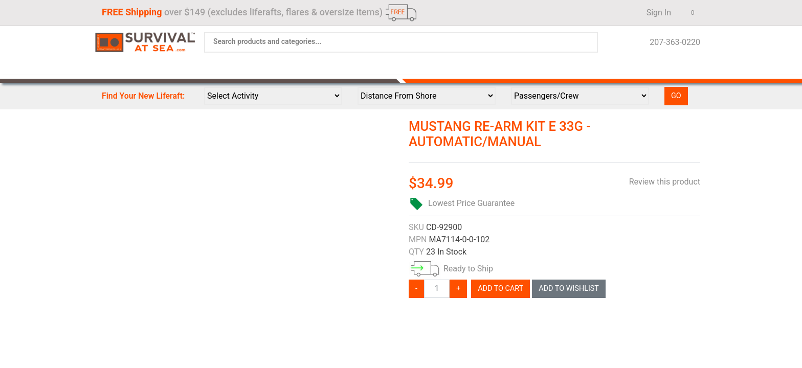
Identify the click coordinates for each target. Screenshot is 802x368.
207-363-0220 (671, 42)
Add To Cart (500, 288)
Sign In (655, 12)
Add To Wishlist (569, 288)
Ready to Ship (468, 268)
